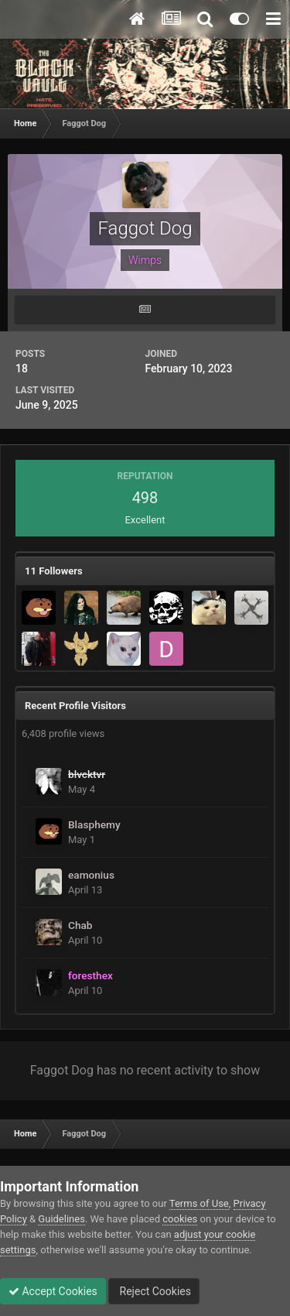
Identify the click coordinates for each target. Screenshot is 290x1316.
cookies (179, 1219)
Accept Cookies (53, 1291)
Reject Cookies (154, 1291)
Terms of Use (199, 1203)
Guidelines (61, 1219)
